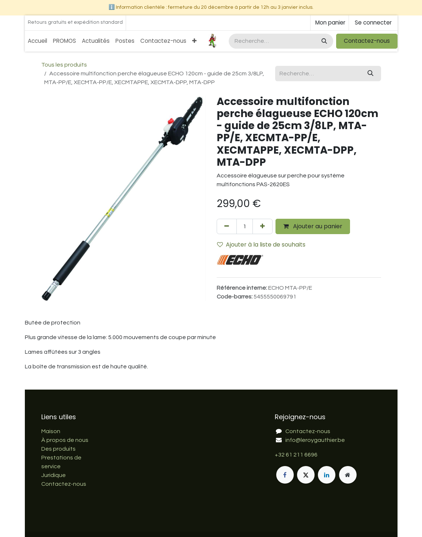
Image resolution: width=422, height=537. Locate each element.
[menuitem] (37, 41)
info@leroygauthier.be (315, 440)
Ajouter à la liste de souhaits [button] (261, 244)
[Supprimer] (227, 226)
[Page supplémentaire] (348, 475)
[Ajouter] (262, 226)
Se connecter (373, 22)
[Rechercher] (323, 41)
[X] (306, 475)
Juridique (53, 475)
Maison (50, 431)
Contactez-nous (367, 41)
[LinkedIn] (326, 475)
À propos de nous (64, 440)
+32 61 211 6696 (296, 455)
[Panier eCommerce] (330, 22)
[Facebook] (285, 475)
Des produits (58, 449)
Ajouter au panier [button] (312, 226)
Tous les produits (64, 65)
